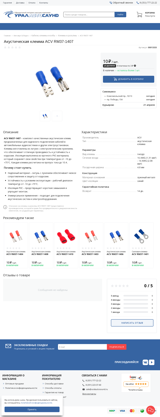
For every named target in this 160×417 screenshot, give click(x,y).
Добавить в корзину (131, 80)
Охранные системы (49, 27)
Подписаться (116, 348)
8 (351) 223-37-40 (93, 386)
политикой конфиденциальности (36, 402)
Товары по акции (142, 27)
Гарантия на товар (54, 393)
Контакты (43, 2)
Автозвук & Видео (18, 27)
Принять (32, 409)
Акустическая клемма (16, 254)
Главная (7, 37)
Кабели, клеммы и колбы (42, 37)
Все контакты (89, 394)
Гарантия (7, 2)
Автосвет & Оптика (111, 27)
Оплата (31, 2)
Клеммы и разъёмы (64, 37)
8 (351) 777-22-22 (93, 381)
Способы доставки (54, 384)
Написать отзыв (132, 323)
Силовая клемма (141, 254)
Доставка (20, 2)
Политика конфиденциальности (21, 389)
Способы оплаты (53, 389)
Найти (120, 14)
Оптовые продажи (14, 384)
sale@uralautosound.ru (97, 390)
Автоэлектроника (81, 27)
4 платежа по (119, 66)
